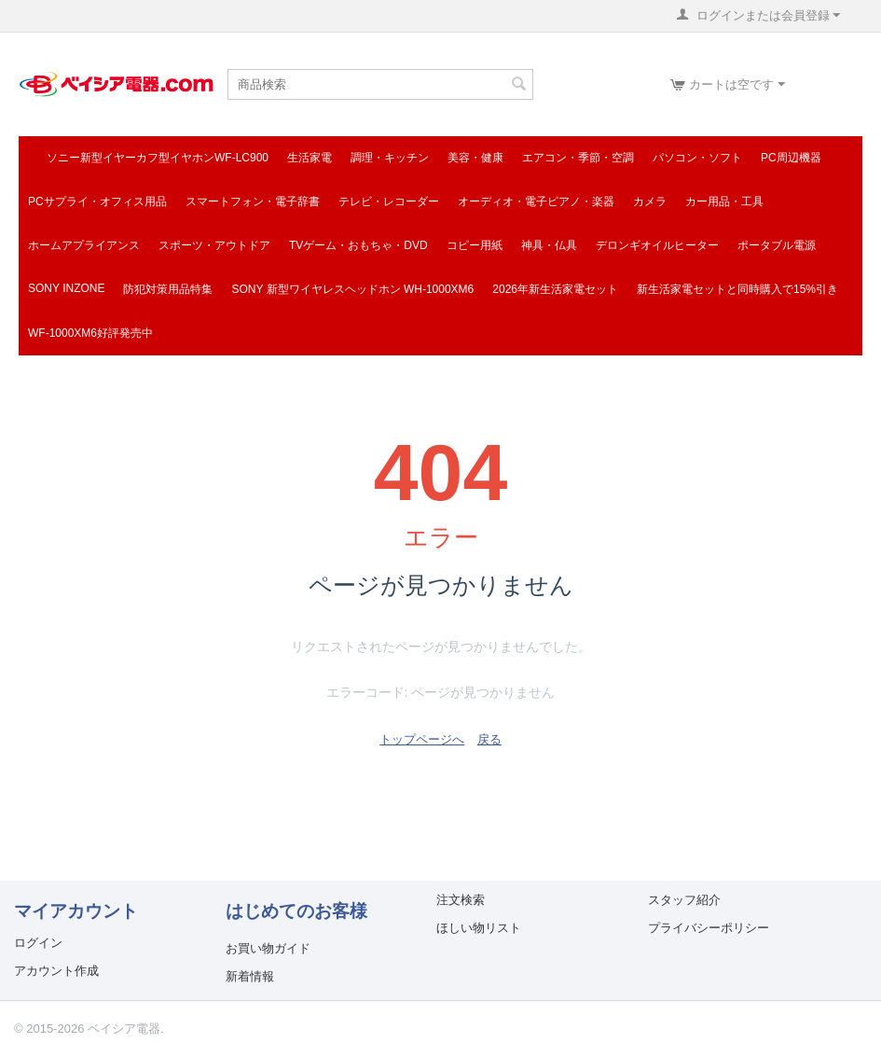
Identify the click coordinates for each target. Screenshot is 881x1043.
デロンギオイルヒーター (657, 245)
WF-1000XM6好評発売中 (90, 333)
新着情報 (250, 976)
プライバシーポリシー (708, 928)
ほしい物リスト (478, 928)
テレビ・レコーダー (388, 201)
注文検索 (460, 900)
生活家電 (309, 157)
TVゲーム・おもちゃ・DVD (358, 245)
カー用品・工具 (724, 201)
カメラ (650, 201)
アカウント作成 (56, 971)
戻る (489, 739)
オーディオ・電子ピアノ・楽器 (536, 201)
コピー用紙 (474, 245)
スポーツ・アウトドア (214, 245)
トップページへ (421, 739)
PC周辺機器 (791, 157)
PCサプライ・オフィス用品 (97, 201)
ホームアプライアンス (84, 245)
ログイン (38, 943)
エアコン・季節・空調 (578, 157)
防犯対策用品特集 (168, 289)
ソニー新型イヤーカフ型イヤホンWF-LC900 (157, 157)
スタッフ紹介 (684, 900)
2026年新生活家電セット (555, 289)
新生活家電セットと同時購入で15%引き (737, 289)
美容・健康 (475, 157)
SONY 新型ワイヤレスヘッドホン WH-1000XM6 (352, 289)
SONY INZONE (66, 288)
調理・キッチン (390, 157)
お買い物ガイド (268, 948)
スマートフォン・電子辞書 (253, 201)
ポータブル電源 (776, 245)
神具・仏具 (549, 245)
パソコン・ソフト (697, 157)
